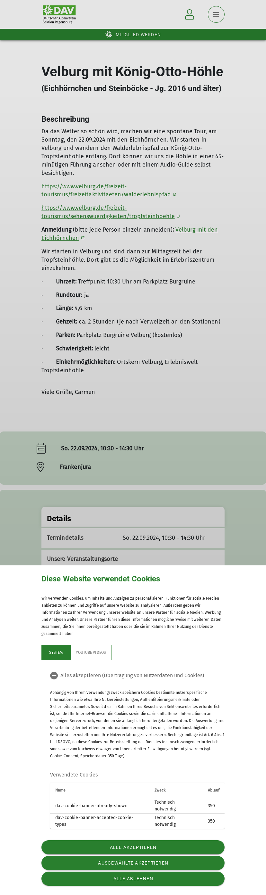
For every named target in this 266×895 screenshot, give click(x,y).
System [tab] (56, 652)
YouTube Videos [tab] (91, 652)
